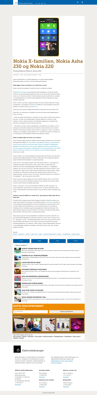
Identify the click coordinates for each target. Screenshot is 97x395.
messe (15, 234)
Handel (24, 336)
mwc (40, 234)
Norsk (21, 241)
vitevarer (31, 336)
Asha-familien (48, 202)
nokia (28, 234)
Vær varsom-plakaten (67, 361)
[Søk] (77, 2)
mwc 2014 (34, 234)
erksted (16, 338)
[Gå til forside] (22, 2)
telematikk (66, 234)
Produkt (21, 338)
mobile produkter (50, 234)
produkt (21, 234)
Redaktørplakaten (55, 361)
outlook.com (34, 106)
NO (45, 3)
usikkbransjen (59, 336)
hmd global (76, 234)
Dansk (57, 241)
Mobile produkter (48, 336)
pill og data (77, 336)
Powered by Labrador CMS (48, 392)
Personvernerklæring (56, 363)
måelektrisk (68, 336)
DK (42, 3)
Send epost (18, 384)
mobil (59, 234)
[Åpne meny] (82, 2)
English (39, 241)
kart (24, 375)
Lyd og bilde (38, 336)
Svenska (75, 241)
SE (39, 3)
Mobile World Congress (21, 92)
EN (36, 3)
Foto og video (17, 336)
